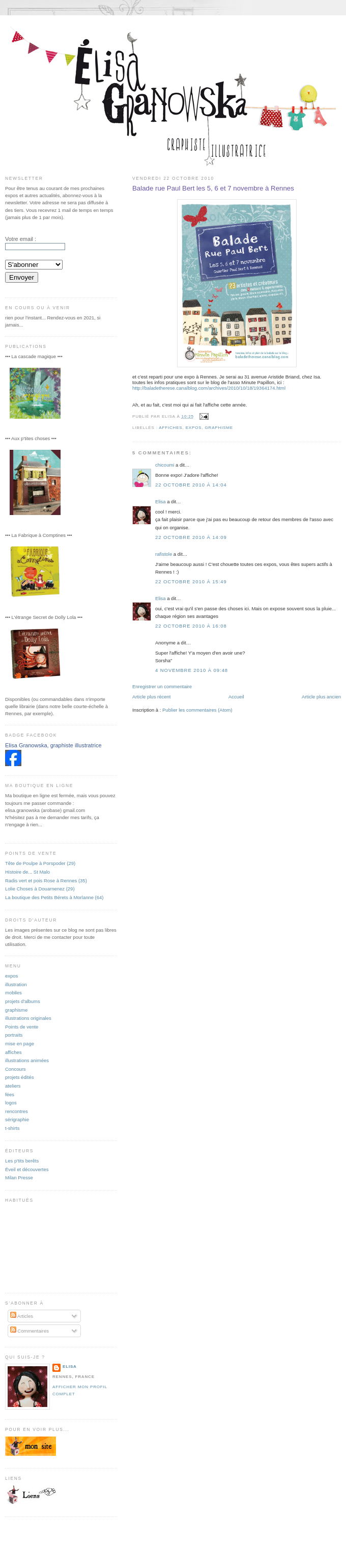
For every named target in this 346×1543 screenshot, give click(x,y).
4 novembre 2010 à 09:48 (191, 670)
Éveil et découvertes (26, 1169)
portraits (13, 1035)
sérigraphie (17, 1119)
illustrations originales (28, 1018)
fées (9, 1094)
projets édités (19, 1077)
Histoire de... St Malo (27, 872)
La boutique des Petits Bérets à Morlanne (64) (54, 897)
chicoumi (164, 465)
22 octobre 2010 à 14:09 (191, 537)
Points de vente (21, 1027)
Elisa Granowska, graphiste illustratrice (53, 745)
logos (11, 1102)
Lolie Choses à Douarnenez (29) (40, 888)
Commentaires (29, 1331)
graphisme (219, 427)
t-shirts (12, 1128)
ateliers (13, 1086)
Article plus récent (151, 696)
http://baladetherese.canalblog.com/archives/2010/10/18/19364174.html (208, 388)
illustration (16, 984)
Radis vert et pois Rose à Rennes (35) (46, 880)
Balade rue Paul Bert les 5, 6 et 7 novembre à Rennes (213, 188)
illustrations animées (27, 1060)
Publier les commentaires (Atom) (197, 710)
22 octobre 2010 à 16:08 (191, 626)
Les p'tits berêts (22, 1160)
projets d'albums (22, 1001)
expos (194, 427)
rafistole (163, 554)
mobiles (13, 992)
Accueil (236, 696)
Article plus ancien (321, 696)
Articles (21, 1316)
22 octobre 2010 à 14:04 (191, 485)
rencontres (16, 1111)
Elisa (160, 501)
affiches (170, 427)
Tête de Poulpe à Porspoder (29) (40, 863)
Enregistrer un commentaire (162, 686)
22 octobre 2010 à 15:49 (191, 581)
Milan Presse (19, 1177)
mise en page (19, 1043)
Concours (15, 1069)
